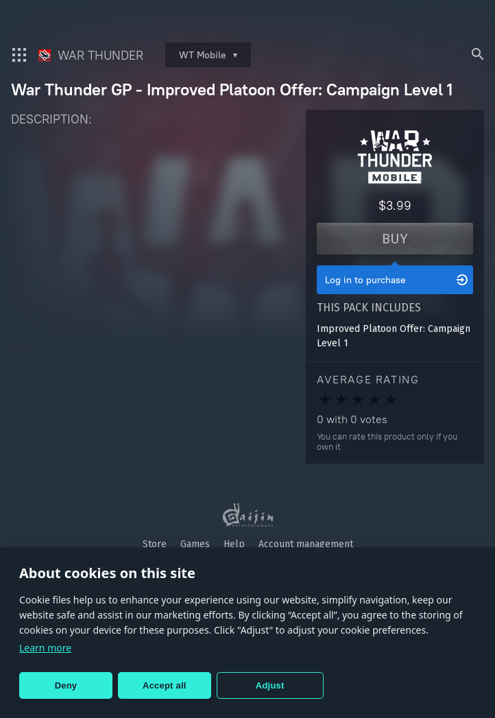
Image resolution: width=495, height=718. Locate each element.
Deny (66, 685)
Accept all (164, 685)
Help (234, 544)
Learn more (45, 647)
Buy (395, 238)
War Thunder (90, 55)
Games (195, 544)
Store (155, 544)
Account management (305, 544)
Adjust (270, 685)
